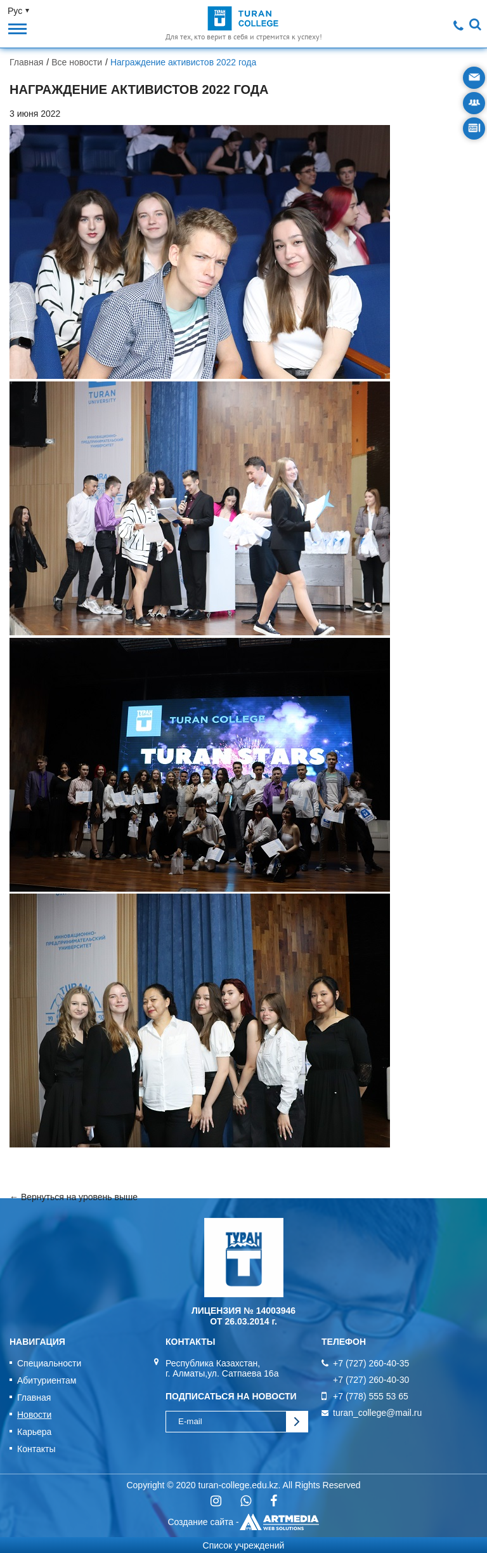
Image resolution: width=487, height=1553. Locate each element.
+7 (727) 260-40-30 (371, 1380)
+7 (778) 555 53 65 (370, 1396)
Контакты (36, 1449)
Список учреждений (244, 1545)
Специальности (49, 1363)
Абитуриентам (46, 1380)
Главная (26, 62)
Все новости (76, 62)
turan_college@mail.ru (377, 1413)
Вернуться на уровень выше (79, 1197)
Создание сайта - (243, 1522)
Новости (34, 1415)
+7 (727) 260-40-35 (371, 1363)
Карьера (34, 1432)
